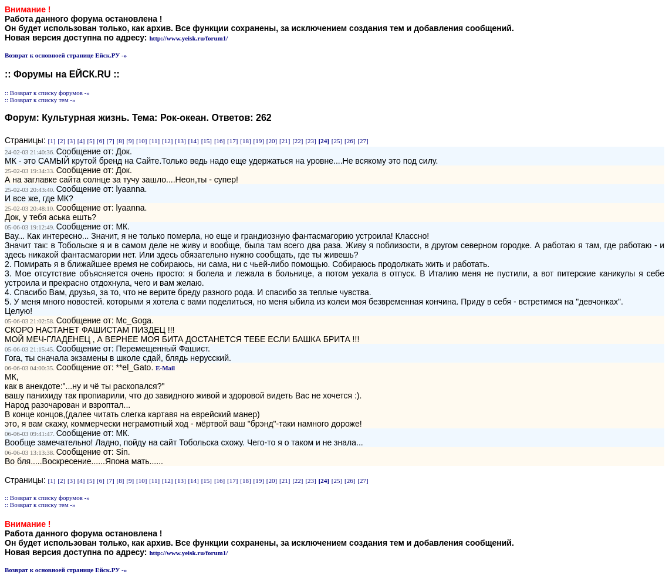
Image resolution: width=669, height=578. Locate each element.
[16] (219, 140)
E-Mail (165, 367)
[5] (90, 140)
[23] (310, 140)
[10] (141, 140)
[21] (284, 140)
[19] (259, 140)
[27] (362, 140)
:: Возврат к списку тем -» (40, 99)
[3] (71, 140)
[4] (81, 140)
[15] (206, 140)
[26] (349, 140)
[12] (167, 140)
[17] (232, 140)
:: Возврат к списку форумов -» (47, 92)
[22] (297, 140)
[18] (245, 140)
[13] (180, 140)
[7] (110, 140)
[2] (61, 140)
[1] (52, 140)
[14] (193, 140)
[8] (120, 140)
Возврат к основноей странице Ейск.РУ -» (66, 55)
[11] (154, 140)
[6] (100, 140)
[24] (324, 140)
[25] (337, 140)
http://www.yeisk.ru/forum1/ (188, 38)
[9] (130, 140)
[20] (271, 140)
